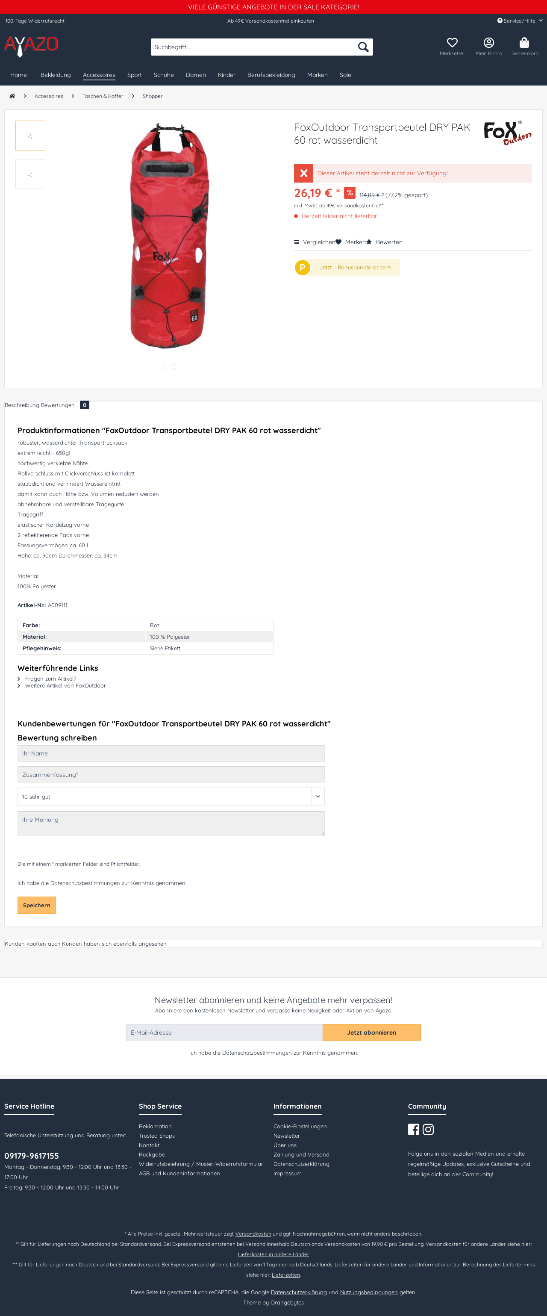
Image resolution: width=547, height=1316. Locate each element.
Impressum (288, 1173)
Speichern (36, 905)
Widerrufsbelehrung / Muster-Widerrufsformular (201, 1163)
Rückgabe (152, 1154)
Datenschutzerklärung (301, 1163)
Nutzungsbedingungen (369, 1292)
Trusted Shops (157, 1135)
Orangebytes (287, 1302)
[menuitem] (262, 50)
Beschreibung (22, 404)
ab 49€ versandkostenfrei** (351, 205)
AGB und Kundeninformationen (179, 1173)
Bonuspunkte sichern (364, 267)
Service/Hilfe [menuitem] (517, 21)
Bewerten (384, 242)
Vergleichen (314, 242)
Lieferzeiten (286, 1275)
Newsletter (287, 1135)
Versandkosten (253, 1233)
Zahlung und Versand (301, 1154)
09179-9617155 (31, 1156)
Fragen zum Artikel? (47, 678)
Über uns (285, 1145)
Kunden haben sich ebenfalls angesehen (114, 943)
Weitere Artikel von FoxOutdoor (62, 685)
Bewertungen (65, 404)
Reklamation (155, 1126)
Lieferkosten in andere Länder (273, 1254)
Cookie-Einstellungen (300, 1126)
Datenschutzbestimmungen (85, 882)
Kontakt (149, 1145)
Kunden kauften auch (32, 943)
